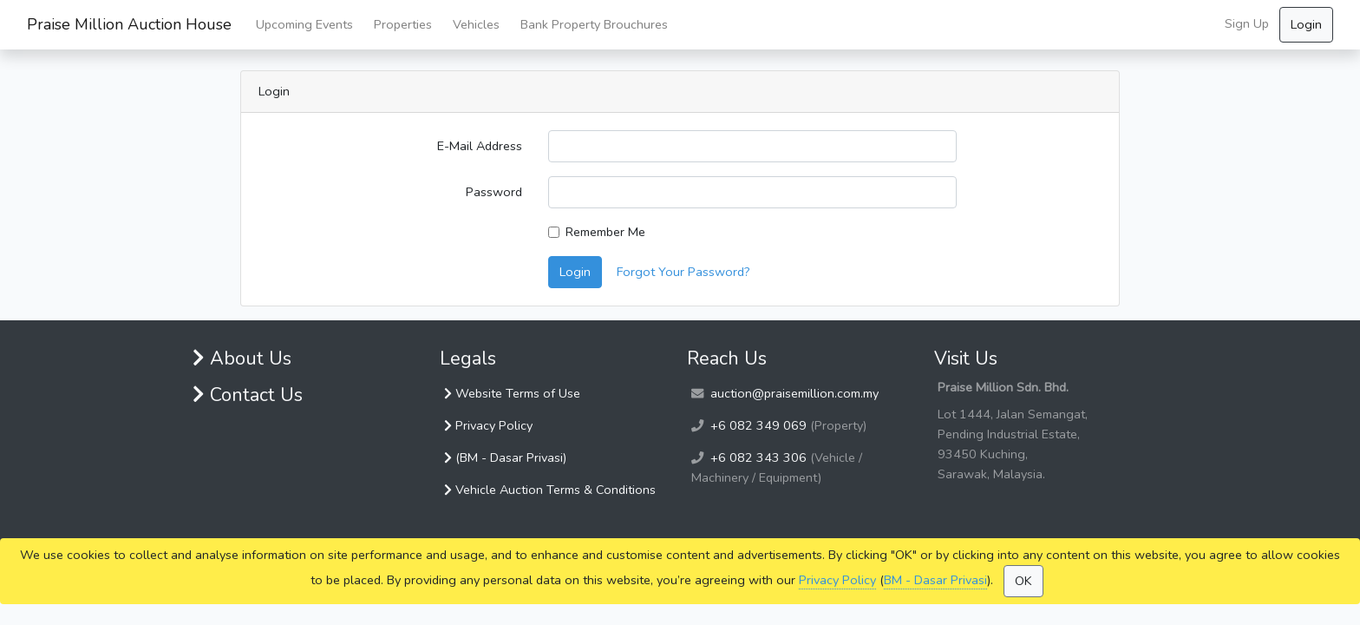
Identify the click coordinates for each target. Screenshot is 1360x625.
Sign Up (1247, 23)
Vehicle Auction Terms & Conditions (550, 489)
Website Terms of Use (512, 393)
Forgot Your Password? (683, 271)
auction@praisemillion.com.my (794, 393)
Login (1306, 24)
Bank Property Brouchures (594, 24)
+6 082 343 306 (758, 457)
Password (494, 192)
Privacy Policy (837, 580)
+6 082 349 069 (758, 425)
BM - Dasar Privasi (935, 580)
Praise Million (129, 24)
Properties (403, 24)
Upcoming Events (304, 24)
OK (1023, 580)
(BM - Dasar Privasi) (505, 457)
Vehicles (476, 24)
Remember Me (605, 231)
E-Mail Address (479, 146)
